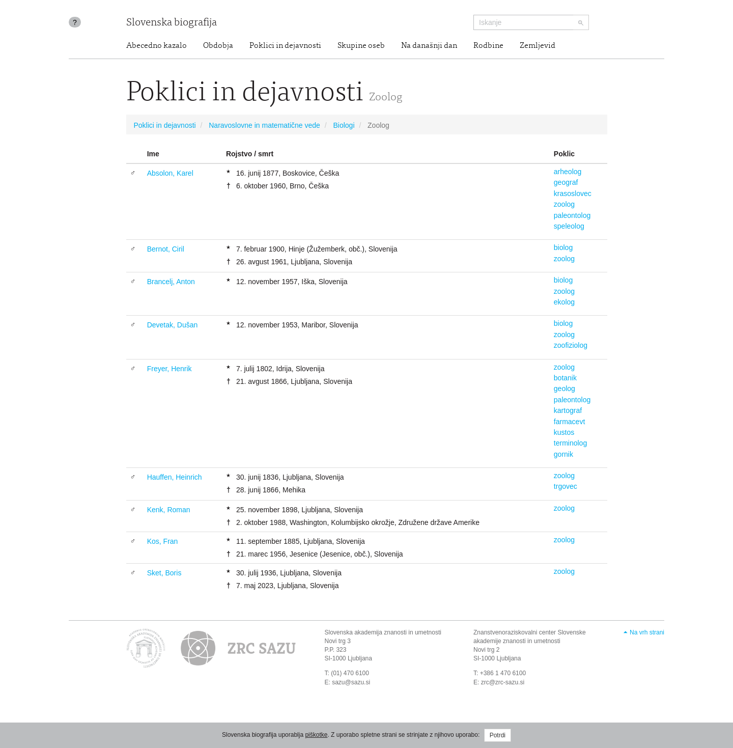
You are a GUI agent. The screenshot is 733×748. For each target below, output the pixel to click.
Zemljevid (537, 46)
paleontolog (572, 215)
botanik (565, 378)
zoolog (564, 204)
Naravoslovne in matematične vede (264, 125)
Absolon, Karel (170, 173)
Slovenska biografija (171, 23)
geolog (564, 388)
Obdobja (218, 46)
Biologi (343, 125)
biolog (563, 247)
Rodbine (488, 46)
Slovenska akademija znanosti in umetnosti (383, 632)
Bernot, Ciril (165, 249)
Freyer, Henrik (169, 369)
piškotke (316, 734)
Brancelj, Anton (171, 282)
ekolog (564, 302)
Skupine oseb (361, 46)
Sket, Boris (164, 573)
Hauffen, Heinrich (174, 477)
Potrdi (497, 735)
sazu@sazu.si (351, 682)
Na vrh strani (647, 632)
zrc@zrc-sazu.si (503, 682)
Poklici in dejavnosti (285, 46)
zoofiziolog (570, 345)
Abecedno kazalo (156, 46)
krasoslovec (572, 193)
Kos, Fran (162, 541)
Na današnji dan (429, 46)
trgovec (565, 486)
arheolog (568, 172)
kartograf (568, 410)
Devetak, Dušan (172, 325)
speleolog (569, 226)
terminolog (570, 443)
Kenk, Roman (168, 510)
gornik (563, 454)
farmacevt (569, 422)
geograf (566, 182)
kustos (564, 432)
